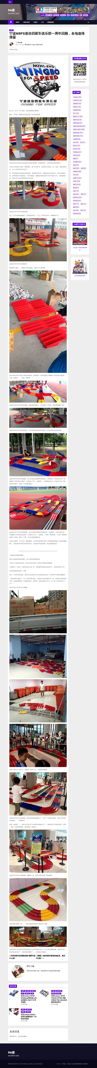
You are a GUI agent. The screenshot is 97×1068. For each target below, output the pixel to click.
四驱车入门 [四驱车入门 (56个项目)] (77, 116)
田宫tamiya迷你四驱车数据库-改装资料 (77, 1064)
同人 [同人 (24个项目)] (76, 113)
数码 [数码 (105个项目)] (76, 168)
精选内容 (27, 993)
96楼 (11, 10)
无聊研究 (85, 15)
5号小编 (19, 42)
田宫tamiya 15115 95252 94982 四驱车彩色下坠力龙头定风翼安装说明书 (59, 999)
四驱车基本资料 (74, 15)
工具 (42, 22)
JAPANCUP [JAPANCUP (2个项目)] (77, 100)
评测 (32, 993)
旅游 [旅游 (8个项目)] (83, 168)
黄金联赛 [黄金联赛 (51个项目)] (77, 213)
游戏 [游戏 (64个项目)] (76, 194)
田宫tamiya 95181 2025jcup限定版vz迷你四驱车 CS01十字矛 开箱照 (29, 999)
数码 (81, 15)
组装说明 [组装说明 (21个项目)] (77, 201)
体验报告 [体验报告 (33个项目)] (77, 103)
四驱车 (18, 22)
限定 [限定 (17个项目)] (83, 210)
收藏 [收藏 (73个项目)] (76, 165)
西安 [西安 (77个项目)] (76, 204)
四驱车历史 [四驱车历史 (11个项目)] (77, 120)
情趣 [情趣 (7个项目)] (75, 158)
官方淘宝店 (39, 1064)
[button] (88, 22)
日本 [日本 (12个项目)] (75, 175)
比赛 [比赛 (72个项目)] (76, 191)
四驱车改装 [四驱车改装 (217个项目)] (78, 133)
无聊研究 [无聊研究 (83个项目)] (77, 171)
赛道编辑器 (50, 22)
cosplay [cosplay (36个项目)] (77, 97)
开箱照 (35, 22)
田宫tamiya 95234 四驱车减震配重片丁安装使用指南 (29, 1017)
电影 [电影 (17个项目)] (83, 194)
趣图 (68, 15)
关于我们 (63, 1064)
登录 (25, 1036)
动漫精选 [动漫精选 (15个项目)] (77, 110)
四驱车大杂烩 (49, 15)
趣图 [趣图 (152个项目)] (76, 207)
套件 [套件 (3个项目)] (82, 142)
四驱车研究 (63, 15)
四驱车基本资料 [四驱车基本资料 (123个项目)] (79, 126)
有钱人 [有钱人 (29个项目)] (76, 181)
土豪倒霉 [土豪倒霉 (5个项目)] (76, 139)
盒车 (22, 993)
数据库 (53, 993)
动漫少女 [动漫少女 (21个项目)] (77, 107)
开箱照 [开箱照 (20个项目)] (76, 155)
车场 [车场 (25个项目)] (76, 210)
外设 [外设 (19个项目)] (75, 142)
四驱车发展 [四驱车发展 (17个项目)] (77, 123)
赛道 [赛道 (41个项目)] (83, 204)
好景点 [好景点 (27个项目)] (76, 145)
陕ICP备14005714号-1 (13, 1064)
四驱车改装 (56, 15)
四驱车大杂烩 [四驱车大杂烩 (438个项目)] (78, 129)
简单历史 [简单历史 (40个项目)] (77, 197)
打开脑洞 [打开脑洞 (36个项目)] (77, 162)
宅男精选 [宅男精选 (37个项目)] (77, 152)
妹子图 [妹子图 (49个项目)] (76, 149)
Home (58, 1064)
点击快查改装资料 (79, 276)
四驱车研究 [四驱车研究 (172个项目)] (78, 136)
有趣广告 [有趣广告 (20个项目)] (77, 178)
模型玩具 (33, 991)
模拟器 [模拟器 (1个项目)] (76, 188)
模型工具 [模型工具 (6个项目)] (76, 184)
